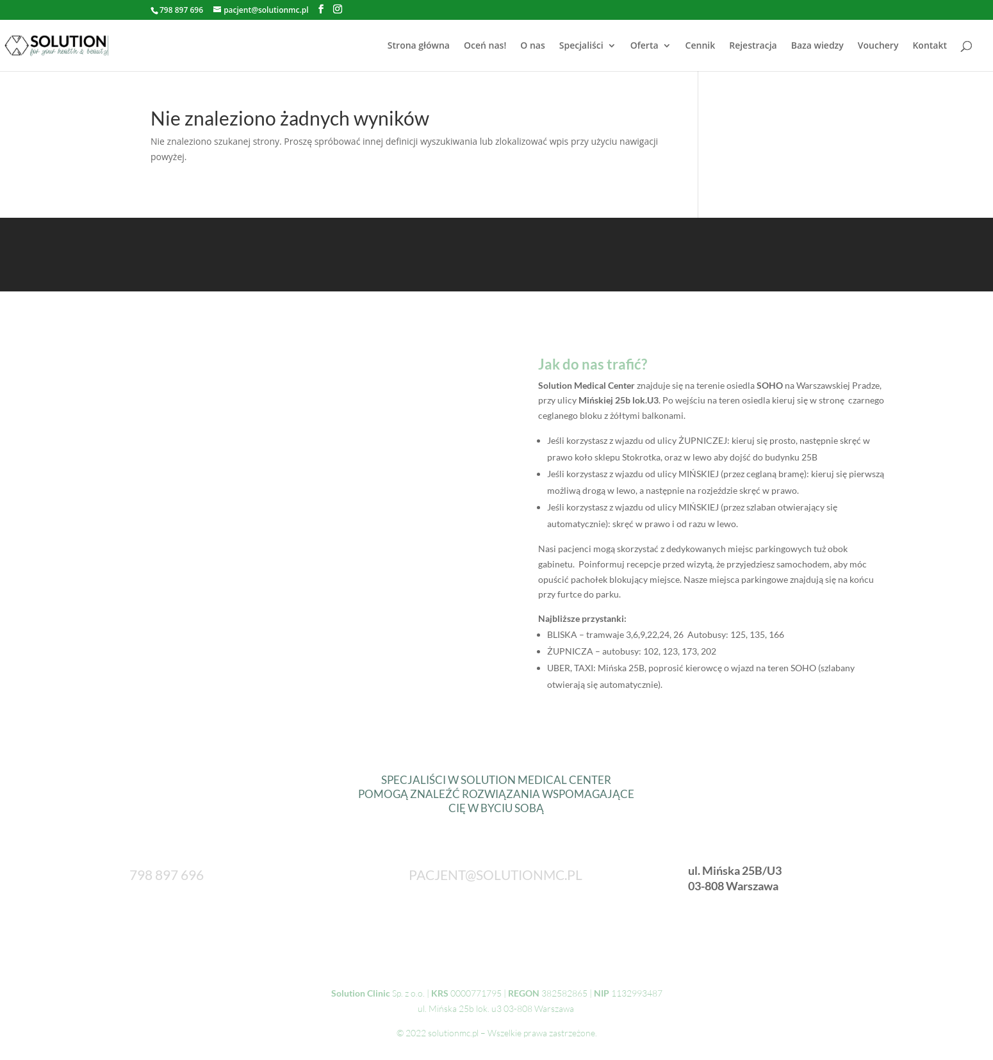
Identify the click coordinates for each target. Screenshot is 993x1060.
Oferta (644, 46)
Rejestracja (752, 46)
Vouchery (878, 46)
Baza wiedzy (817, 46)
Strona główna (419, 46)
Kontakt (929, 46)
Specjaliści (581, 46)
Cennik (700, 46)
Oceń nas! (485, 46)
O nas (532, 46)
